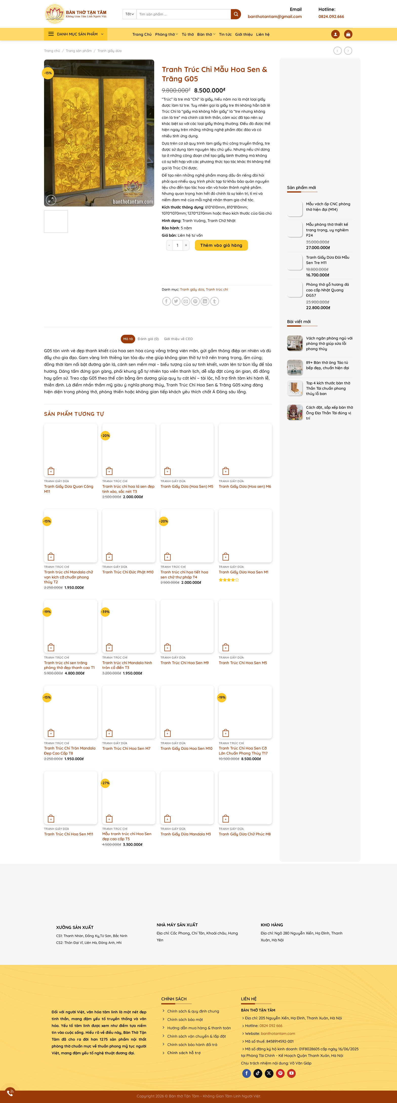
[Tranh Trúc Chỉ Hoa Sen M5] (245, 626)
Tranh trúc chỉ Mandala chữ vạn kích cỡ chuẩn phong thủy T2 (68, 577)
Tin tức (225, 34)
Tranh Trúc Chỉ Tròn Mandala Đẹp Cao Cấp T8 (69, 751)
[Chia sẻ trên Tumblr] (214, 301)
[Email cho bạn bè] (186, 301)
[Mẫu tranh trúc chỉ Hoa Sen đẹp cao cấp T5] (128, 797)
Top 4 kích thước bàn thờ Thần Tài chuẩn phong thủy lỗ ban (328, 388)
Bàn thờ (206, 34)
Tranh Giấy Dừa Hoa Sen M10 (186, 748)
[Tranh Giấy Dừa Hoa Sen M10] (187, 712)
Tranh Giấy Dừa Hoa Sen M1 (243, 572)
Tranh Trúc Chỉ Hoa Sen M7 (126, 748)
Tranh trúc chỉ (217, 289)
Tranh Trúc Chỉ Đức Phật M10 (127, 572)
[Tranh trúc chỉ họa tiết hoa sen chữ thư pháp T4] (187, 535)
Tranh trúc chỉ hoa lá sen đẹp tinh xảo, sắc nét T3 (128, 489)
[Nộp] (236, 14)
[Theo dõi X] (269, 1073)
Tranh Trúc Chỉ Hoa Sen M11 (68, 834)
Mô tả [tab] (128, 339)
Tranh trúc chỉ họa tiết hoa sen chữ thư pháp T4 (184, 574)
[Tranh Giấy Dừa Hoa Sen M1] (245, 535)
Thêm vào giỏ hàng (221, 245)
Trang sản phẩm (79, 51)
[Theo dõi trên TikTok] (257, 1073)
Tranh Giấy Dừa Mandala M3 (186, 834)
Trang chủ (52, 51)
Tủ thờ (188, 34)
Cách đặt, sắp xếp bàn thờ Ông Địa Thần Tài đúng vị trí (329, 412)
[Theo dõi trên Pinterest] (280, 1073)
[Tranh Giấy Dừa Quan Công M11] (70, 450)
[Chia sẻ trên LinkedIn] (205, 301)
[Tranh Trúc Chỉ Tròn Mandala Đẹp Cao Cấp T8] (70, 712)
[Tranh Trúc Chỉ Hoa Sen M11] (70, 797)
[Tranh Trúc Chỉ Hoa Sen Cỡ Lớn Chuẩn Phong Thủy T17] (245, 712)
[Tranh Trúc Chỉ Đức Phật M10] (128, 535)
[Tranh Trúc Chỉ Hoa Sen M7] (128, 712)
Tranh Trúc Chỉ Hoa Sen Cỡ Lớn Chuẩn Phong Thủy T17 (243, 751)
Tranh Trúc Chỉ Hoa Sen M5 (243, 662)
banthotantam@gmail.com (275, 16)
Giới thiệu (244, 34)
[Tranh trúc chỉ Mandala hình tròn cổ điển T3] (128, 626)
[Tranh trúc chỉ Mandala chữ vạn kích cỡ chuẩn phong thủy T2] (70, 535)
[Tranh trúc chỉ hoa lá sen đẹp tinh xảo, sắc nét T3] (128, 450)
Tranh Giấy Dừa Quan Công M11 (68, 489)
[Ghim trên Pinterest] (195, 301)
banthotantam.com (278, 1033)
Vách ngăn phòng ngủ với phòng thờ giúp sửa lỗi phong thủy (329, 343)
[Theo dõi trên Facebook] (246, 1073)
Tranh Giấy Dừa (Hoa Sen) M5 (187, 486)
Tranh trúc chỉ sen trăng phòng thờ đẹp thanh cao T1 (69, 665)
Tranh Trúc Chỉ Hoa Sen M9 (185, 662)
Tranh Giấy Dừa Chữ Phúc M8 (245, 834)
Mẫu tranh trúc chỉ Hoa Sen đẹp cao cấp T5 (126, 836)
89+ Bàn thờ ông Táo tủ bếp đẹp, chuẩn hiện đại (327, 365)
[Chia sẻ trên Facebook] (166, 301)
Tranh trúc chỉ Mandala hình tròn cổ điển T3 (127, 665)
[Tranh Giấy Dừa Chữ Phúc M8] (245, 797)
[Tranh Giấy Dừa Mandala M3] (187, 797)
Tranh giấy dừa (109, 51)
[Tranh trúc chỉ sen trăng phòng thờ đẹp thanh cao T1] (70, 626)
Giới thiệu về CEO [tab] (178, 339)
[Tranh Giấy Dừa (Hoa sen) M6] (245, 450)
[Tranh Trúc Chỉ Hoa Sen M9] (187, 626)
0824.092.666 (331, 16)
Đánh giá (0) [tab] (148, 339)
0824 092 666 (271, 1025)
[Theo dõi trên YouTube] (291, 1073)
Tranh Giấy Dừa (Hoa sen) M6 (245, 486)
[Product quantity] (177, 245)
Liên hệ (263, 34)
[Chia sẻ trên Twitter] (176, 301)
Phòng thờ (166, 34)
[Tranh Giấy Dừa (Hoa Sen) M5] (187, 450)
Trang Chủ (142, 34)
